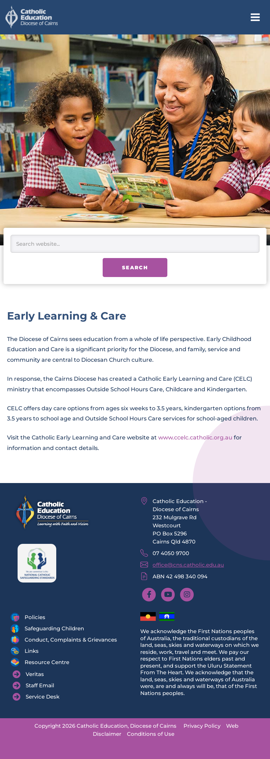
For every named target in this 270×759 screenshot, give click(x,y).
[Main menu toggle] (255, 17)
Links (32, 651)
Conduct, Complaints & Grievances (71, 639)
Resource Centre (47, 662)
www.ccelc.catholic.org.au (196, 437)
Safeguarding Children (54, 628)
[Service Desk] (36, 697)
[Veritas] (28, 674)
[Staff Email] (33, 685)
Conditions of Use (150, 734)
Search (135, 267)
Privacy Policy (202, 725)
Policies (35, 617)
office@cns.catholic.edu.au (188, 564)
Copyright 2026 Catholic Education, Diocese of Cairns (105, 725)
